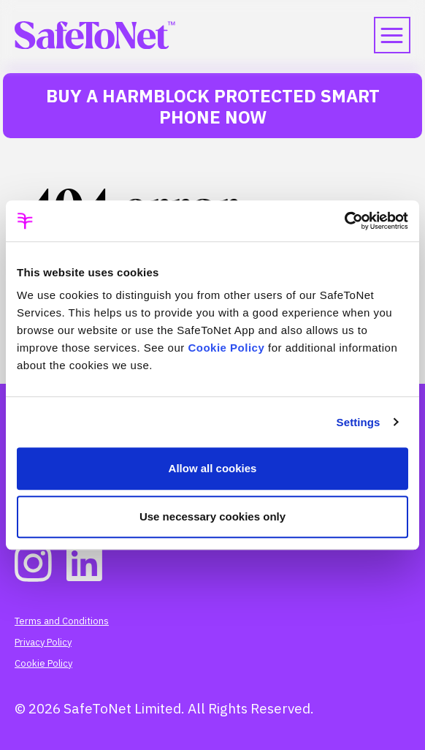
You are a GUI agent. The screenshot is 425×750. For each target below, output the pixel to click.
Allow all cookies (213, 468)
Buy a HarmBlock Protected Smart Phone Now (213, 106)
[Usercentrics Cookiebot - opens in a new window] (344, 220)
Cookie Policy (226, 347)
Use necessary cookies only (212, 516)
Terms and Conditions (62, 621)
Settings (358, 422)
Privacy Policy (43, 642)
